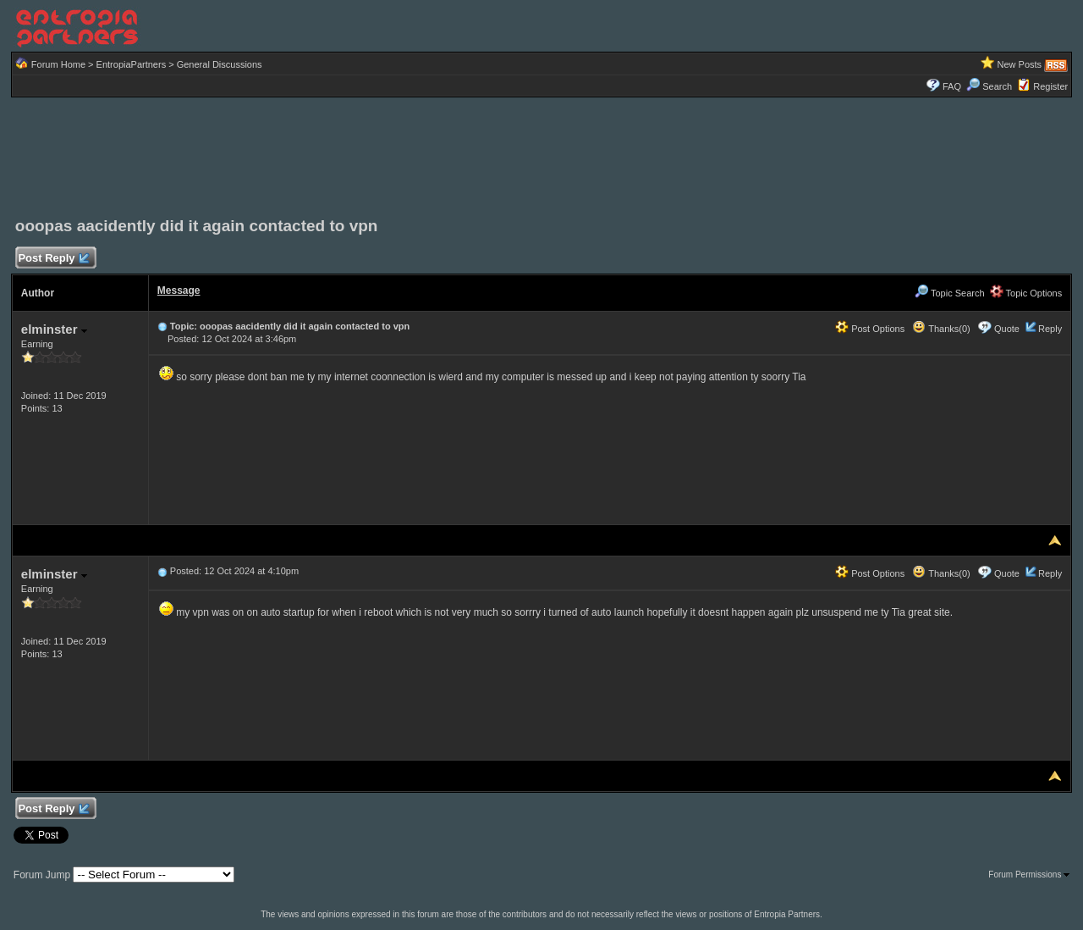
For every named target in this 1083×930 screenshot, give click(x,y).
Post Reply (53, 259)
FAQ (952, 86)
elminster (54, 329)
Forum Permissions (1028, 874)
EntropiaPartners (131, 64)
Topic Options (1026, 293)
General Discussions (219, 64)
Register (1050, 86)
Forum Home (58, 64)
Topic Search (949, 293)
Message (179, 290)
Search (989, 86)
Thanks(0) (941, 329)
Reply (1050, 329)
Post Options (869, 329)
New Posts (1020, 64)
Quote (1007, 329)
